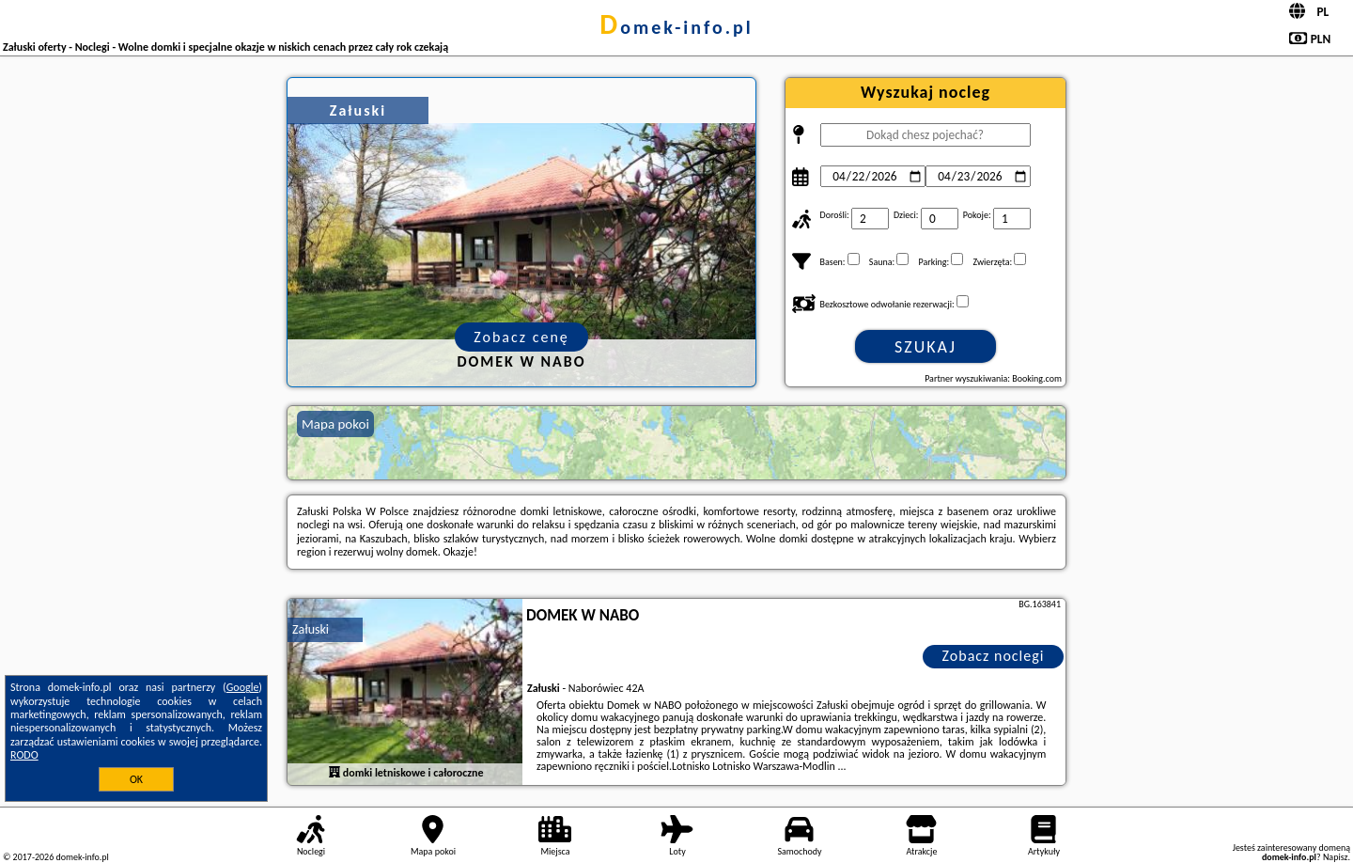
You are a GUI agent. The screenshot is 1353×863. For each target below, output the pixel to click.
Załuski (310, 629)
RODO (24, 754)
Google (242, 687)
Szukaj (925, 347)
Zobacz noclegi (993, 656)
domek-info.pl (676, 27)
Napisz (1335, 857)
